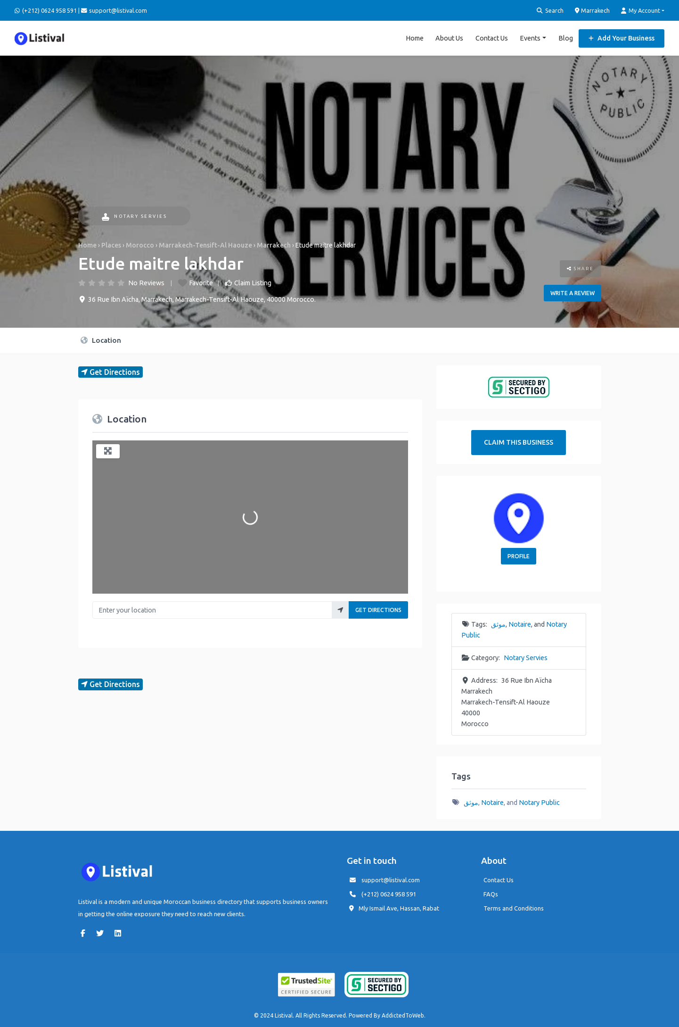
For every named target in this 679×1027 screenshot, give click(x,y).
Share (580, 268)
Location (101, 340)
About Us (449, 37)
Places (111, 244)
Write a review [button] (572, 293)
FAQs (490, 893)
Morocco (140, 244)
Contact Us (491, 37)
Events (530, 37)
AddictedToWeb (403, 1015)
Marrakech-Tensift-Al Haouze (205, 244)
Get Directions (378, 610)
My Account (640, 10)
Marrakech (592, 10)
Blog (565, 37)
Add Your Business (621, 37)
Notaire (519, 624)
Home (415, 37)
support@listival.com (390, 879)
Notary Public (539, 802)
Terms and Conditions (513, 907)
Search (550, 10)
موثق (498, 624)
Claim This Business (518, 442)
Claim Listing (252, 282)
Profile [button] (518, 556)
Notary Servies (134, 216)
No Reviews (146, 282)
